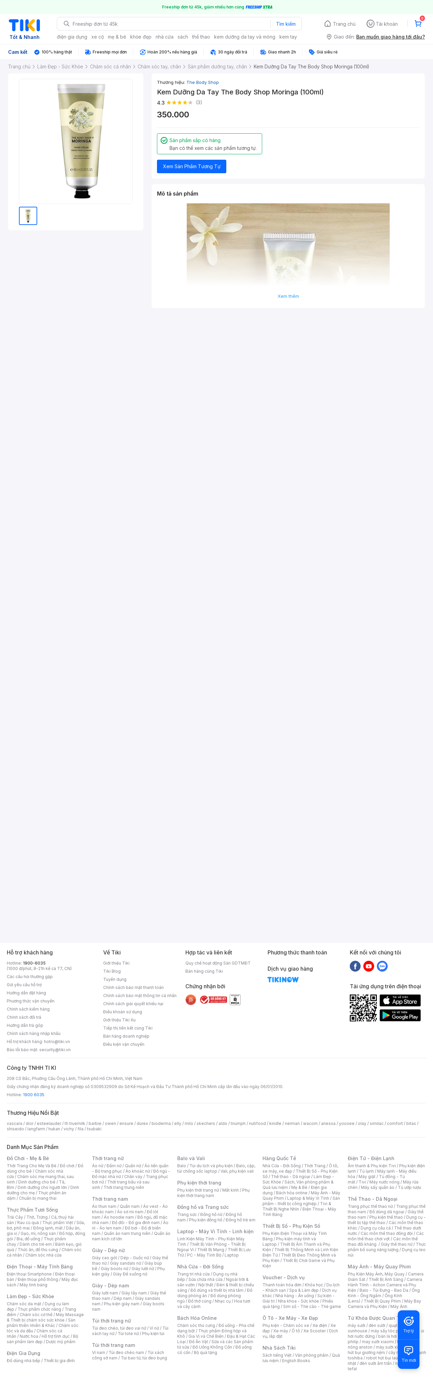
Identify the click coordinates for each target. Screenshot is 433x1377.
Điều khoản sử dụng (122, 1011)
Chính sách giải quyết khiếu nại (133, 1003)
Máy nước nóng (384, 1181)
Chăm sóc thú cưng (196, 1325)
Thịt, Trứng (37, 1217)
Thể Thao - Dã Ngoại (372, 1199)
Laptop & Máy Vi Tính (308, 1198)
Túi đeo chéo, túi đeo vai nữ (119, 1328)
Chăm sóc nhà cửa (43, 1255)
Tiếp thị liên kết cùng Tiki (128, 1028)
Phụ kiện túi (153, 1333)
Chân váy (133, 1176)
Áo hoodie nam (119, 1217)
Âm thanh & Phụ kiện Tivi (372, 1165)
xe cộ (97, 37)
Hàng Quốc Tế (279, 1158)
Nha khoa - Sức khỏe (298, 1301)
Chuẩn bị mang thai (37, 1198)
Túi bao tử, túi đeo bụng (144, 1357)
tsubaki (94, 1128)
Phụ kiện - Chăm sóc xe (286, 1325)
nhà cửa (165, 37)
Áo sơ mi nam (130, 1211)
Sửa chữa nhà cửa (205, 1279)
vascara (14, 1123)
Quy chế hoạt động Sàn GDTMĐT (218, 963)
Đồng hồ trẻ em (240, 1219)
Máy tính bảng (33, 1284)
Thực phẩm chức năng (39, 1309)
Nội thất (205, 1284)
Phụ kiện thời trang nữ (198, 1190)
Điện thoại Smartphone (29, 1274)
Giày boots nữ (114, 1268)
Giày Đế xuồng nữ (130, 1274)
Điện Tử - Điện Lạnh (371, 1158)
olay (362, 1123)
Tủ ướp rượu (409, 1187)
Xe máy (280, 1330)
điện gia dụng (72, 37)
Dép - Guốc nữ (134, 1257)
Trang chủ (344, 24)
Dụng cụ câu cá (376, 1228)
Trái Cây (15, 1217)
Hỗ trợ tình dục (56, 1336)
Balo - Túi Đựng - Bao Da (384, 1290)
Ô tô (296, 1330)
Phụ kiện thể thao (386, 1217)
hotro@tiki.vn (57, 1041)
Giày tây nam (134, 1292)
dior (29, 1123)
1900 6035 (33, 1094)
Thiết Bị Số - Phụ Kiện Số (291, 1226)
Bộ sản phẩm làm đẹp (42, 1339)
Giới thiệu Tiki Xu (119, 1019)
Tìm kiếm (286, 24)
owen (110, 1123)
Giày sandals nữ (125, 1263)
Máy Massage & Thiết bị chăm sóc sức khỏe (45, 1317)
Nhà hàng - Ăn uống (294, 1295)
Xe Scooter (314, 1330)
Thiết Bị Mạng (210, 1249)
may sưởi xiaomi (378, 1341)
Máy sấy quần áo (377, 1187)
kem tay (288, 37)
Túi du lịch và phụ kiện (211, 1165)
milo (189, 1123)
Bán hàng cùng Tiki (204, 971)
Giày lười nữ (143, 1268)
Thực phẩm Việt (57, 1222)
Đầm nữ (114, 1165)
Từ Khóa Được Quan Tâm (377, 1318)
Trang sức (187, 1214)
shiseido (15, 1128)
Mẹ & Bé (299, 1187)
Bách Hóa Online (197, 1318)
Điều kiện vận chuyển (123, 1044)
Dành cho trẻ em (36, 1244)
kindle (275, 1123)
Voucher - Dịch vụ (283, 1277)
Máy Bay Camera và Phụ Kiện (384, 1304)
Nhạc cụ (223, 1301)
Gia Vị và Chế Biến (206, 1336)
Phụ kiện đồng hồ (205, 1219)
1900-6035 (34, 963)
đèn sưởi (377, 1325)
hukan (54, 1128)
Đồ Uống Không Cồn (212, 1347)
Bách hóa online (291, 1192)
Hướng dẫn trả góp (25, 1025)
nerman (292, 1123)
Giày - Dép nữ (108, 1250)
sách (183, 37)
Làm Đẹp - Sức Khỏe (30, 1296)
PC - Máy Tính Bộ (204, 1255)
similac (377, 1123)
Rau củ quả (28, 1222)
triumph (238, 1123)
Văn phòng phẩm (311, 1355)
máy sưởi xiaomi (392, 1347)
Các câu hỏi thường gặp (30, 976)
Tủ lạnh (366, 1171)
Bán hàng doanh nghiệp (126, 1036)
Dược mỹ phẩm (60, 1341)
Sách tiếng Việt (277, 1355)
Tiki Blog (112, 971)
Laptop (232, 1255)
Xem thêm (288, 296)
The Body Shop (202, 82)
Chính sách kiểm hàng (28, 1009)
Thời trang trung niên (124, 1187)
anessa (328, 1123)
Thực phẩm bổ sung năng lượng (387, 1247)
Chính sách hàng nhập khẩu (34, 1033)
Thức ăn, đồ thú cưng (38, 1249)
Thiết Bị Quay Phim (382, 1301)
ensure (126, 1123)
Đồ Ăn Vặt (198, 1341)
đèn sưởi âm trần (376, 1363)
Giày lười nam (105, 1292)
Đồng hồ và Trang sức (203, 1207)
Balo (181, 1165)
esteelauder (49, 1123)
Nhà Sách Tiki (279, 1348)
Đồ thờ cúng (199, 1301)
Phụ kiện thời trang (199, 1183)
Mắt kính (230, 1190)
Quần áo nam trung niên (127, 1233)
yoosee (347, 1123)
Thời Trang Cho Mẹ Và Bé (31, 1165)
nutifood (257, 1123)
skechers (206, 1123)
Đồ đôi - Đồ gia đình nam (136, 1222)
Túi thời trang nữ (111, 1321)
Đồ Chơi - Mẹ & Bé (28, 1158)
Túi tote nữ (128, 1333)
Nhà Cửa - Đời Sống (200, 1266)
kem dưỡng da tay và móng (244, 37)
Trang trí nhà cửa (193, 1274)
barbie (95, 1123)
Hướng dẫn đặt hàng (26, 992)
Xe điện (320, 1325)
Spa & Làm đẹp (304, 1290)
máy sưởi (356, 1325)
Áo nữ (97, 1165)
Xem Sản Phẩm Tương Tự (192, 166)
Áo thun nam (104, 1206)
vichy (69, 1128)
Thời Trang (314, 1165)
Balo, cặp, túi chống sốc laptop (216, 1168)
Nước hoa (29, 1336)
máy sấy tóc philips (390, 1330)
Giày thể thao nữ (396, 1244)
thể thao (201, 37)
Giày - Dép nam (110, 1285)
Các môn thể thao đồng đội (387, 1233)
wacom (310, 1123)
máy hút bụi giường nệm (383, 1350)
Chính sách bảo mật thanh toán (133, 987)
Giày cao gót (104, 1257)
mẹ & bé (117, 37)
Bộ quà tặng (205, 1352)
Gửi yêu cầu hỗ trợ (24, 984)
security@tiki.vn (55, 1049)
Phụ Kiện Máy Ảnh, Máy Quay (376, 1274)
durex (142, 1123)
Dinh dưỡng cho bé (36, 1181)
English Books (296, 1360)
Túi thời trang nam (113, 1345)
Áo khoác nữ (138, 1171)
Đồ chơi (67, 1165)
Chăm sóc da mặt (24, 1303)
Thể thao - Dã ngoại (290, 1176)
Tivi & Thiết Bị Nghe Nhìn (297, 1206)
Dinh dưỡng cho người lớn (42, 1187)
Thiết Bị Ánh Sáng (386, 1279)
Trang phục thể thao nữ (370, 1206)
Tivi (362, 1181)
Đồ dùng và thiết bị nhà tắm (217, 1290)
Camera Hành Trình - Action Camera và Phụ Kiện (385, 1285)
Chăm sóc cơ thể (36, 1314)
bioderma (161, 1123)
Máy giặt (367, 1176)
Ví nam (98, 1352)
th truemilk (75, 1123)
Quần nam (130, 1206)
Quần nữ (133, 1165)
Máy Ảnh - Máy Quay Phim (379, 1266)
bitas (411, 1123)
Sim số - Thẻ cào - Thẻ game (312, 1306)
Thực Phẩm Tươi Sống (32, 1210)
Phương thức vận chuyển (30, 1000)
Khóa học (314, 1284)
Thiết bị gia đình (59, 1360)
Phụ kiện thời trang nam (213, 1193)
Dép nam (123, 1298)
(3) (199, 102)
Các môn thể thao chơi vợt (386, 1236)
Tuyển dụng (115, 979)
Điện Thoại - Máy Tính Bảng (40, 1266)
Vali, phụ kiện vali (237, 1171)
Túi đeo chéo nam (126, 1352)
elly (177, 1123)
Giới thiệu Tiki (116, 963)
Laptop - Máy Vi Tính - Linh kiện (215, 1231)
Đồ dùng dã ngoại (386, 1211)
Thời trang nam (110, 1199)
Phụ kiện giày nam (121, 1303)
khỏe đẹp (141, 37)
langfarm (36, 1128)
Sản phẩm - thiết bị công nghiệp (301, 1201)
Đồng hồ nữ (211, 1214)
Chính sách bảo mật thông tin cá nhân (140, 995)
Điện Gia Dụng (23, 1353)
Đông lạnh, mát (48, 1228)
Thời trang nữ (108, 1158)
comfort (395, 1123)
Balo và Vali (191, 1158)
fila (80, 1128)
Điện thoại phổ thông (38, 1279)
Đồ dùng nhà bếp (23, 1360)
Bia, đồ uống (28, 1238)
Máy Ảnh (398, 1306)
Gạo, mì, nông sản (38, 1233)
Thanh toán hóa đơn (282, 1284)
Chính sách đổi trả (24, 1017)
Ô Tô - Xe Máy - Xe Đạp (290, 1318)
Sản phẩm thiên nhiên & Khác (41, 1322)
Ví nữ (154, 1328)
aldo (223, 1123)
